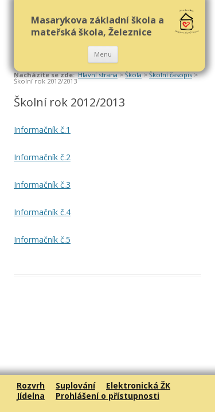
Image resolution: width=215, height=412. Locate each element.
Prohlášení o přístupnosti (107, 395)
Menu (103, 54)
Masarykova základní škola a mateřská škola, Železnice (97, 26)
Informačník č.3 (42, 184)
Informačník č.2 (42, 157)
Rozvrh (31, 385)
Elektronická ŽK (138, 385)
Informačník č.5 (42, 239)
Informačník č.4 (42, 212)
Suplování (75, 385)
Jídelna (31, 395)
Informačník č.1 (42, 129)
